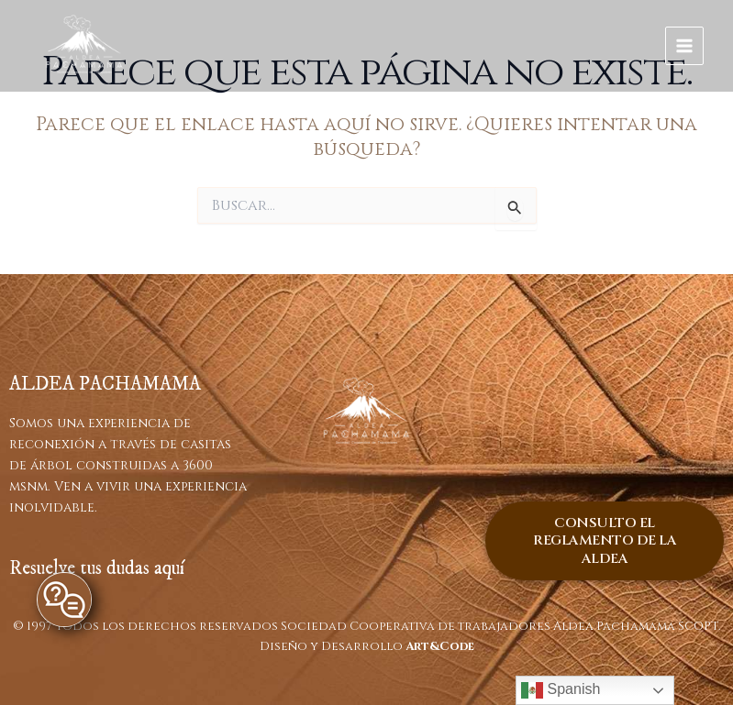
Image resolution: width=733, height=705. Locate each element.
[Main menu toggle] (685, 46)
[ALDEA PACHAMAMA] (84, 46)
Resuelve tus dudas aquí (96, 568)
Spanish (560, 690)
